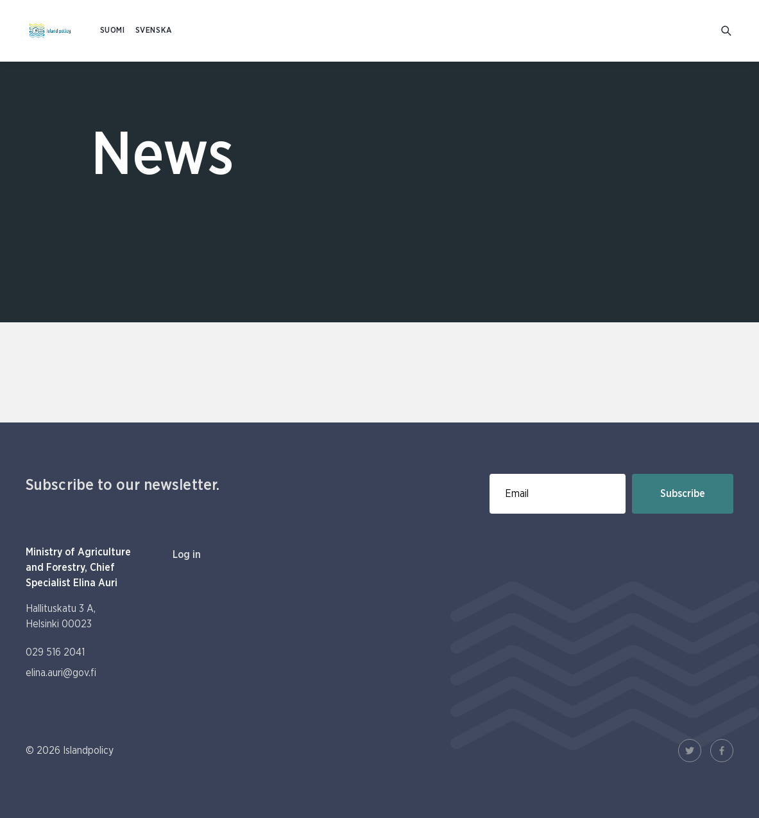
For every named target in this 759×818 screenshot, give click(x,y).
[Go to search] (727, 31)
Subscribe (682, 494)
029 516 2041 (55, 652)
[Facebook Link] (721, 750)
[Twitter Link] (689, 750)
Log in (187, 555)
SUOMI (112, 30)
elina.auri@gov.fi (61, 673)
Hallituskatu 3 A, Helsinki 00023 (61, 616)
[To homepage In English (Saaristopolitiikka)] (50, 31)
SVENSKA (154, 30)
